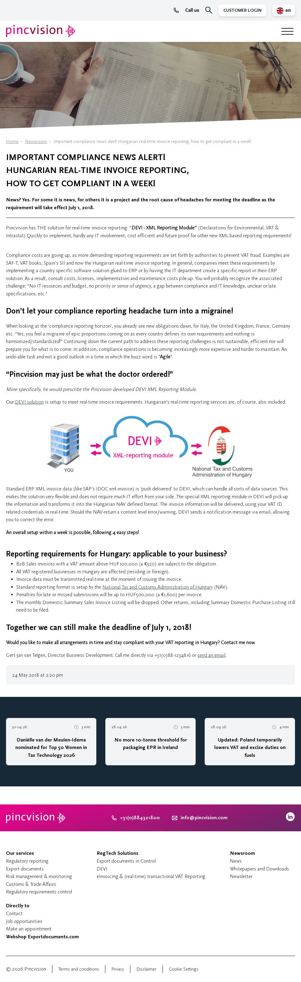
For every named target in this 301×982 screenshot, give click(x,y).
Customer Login (242, 10)
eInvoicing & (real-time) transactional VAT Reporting (151, 876)
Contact (14, 913)
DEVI (102, 869)
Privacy (117, 969)
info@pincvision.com (204, 818)
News (236, 861)
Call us (186, 10)
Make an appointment (28, 929)
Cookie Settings (183, 969)
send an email (211, 655)
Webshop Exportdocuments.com (42, 937)
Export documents (25, 869)
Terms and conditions (78, 969)
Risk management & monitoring (39, 876)
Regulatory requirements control (39, 892)
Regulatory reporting (27, 861)
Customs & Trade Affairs (31, 884)
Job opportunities (24, 921)
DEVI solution (29, 402)
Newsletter (241, 876)
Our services (20, 853)
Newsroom (36, 141)
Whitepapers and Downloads (259, 869)
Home (12, 141)
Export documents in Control (126, 861)
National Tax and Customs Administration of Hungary (157, 587)
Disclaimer (146, 969)
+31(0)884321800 (136, 818)
